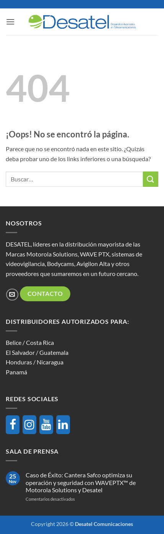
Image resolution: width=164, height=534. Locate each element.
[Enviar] (150, 178)
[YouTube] (46, 424)
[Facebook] (12, 424)
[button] (10, 21)
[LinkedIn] (63, 424)
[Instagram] (29, 424)
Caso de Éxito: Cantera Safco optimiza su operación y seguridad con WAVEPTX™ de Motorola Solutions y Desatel (81, 482)
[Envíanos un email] (12, 294)
